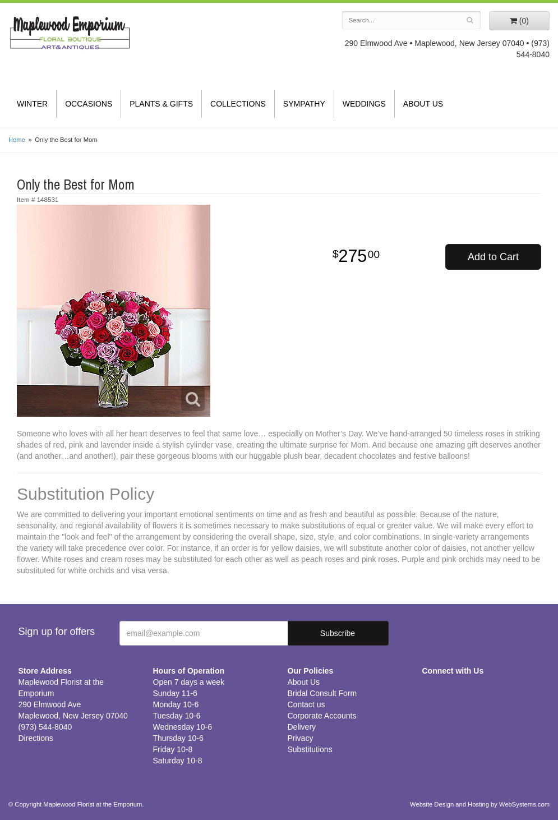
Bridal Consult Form (322, 693)
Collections (238, 103)
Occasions (88, 103)
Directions (36, 738)
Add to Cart (493, 256)
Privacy (300, 738)
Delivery (302, 726)
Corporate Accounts (322, 715)
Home (16, 139)
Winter (32, 103)
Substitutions (310, 749)
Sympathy (304, 103)
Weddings (364, 103)
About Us (423, 103)
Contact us (306, 704)
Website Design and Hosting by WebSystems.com (480, 804)
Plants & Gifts (161, 103)
